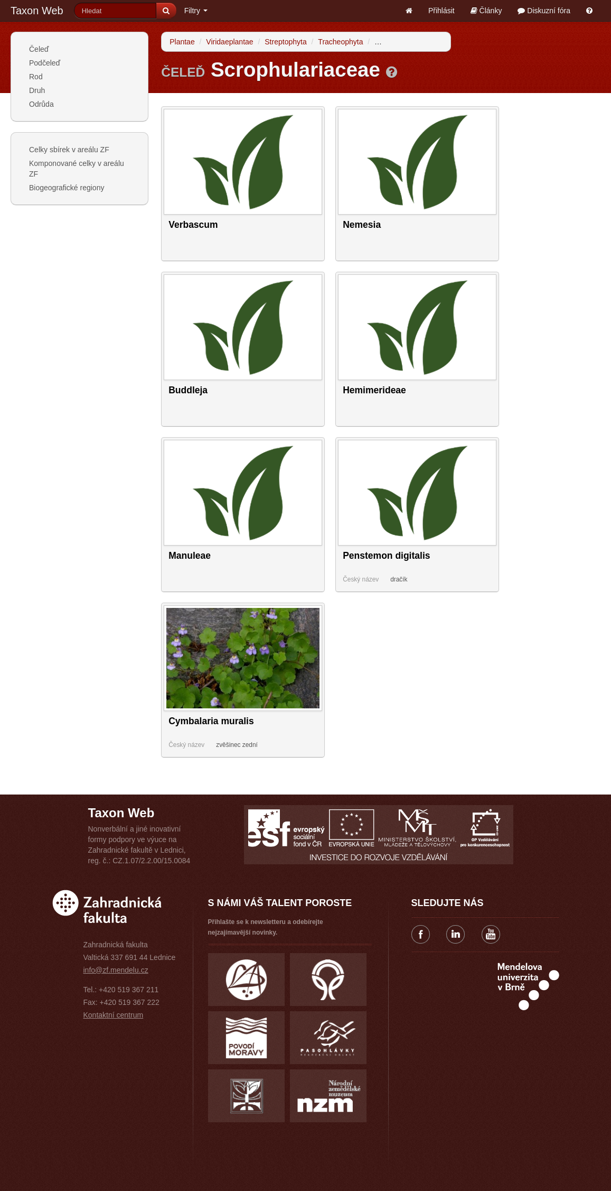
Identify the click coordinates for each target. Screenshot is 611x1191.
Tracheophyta (340, 42)
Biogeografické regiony (66, 187)
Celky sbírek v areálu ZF (69, 149)
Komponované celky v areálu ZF (76, 168)
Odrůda (41, 104)
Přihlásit (441, 10)
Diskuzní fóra (544, 10)
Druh (37, 90)
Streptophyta (285, 42)
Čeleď (39, 49)
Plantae (182, 42)
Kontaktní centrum (113, 1015)
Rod (36, 76)
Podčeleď (44, 63)
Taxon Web (37, 10)
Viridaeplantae (229, 42)
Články (486, 10)
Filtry (196, 10)
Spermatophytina (402, 42)
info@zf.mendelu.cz (115, 970)
